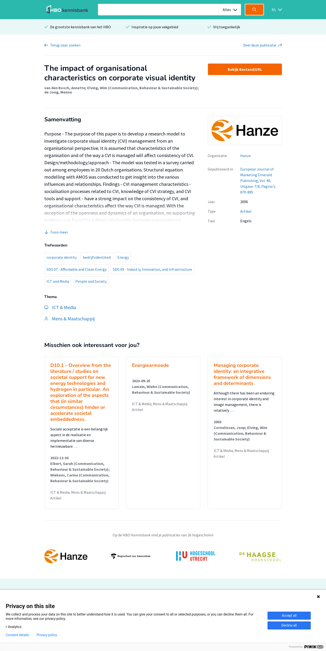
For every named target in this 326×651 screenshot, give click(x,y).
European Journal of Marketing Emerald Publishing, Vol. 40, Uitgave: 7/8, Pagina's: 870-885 (258, 180)
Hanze (245, 155)
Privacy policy (47, 635)
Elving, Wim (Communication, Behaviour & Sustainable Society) (142, 87)
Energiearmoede (150, 365)
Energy (123, 257)
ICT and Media (57, 281)
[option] (163, 556)
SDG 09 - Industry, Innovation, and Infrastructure (152, 269)
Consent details (17, 635)
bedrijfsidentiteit (97, 257)
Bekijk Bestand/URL (245, 69)
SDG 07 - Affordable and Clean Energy (76, 269)
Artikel (246, 211)
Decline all (289, 625)
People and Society (91, 281)
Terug (65, 45)
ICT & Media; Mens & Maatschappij (78, 492)
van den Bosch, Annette (64, 87)
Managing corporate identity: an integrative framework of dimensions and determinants (242, 374)
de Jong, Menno (58, 92)
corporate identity (61, 257)
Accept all (289, 615)
